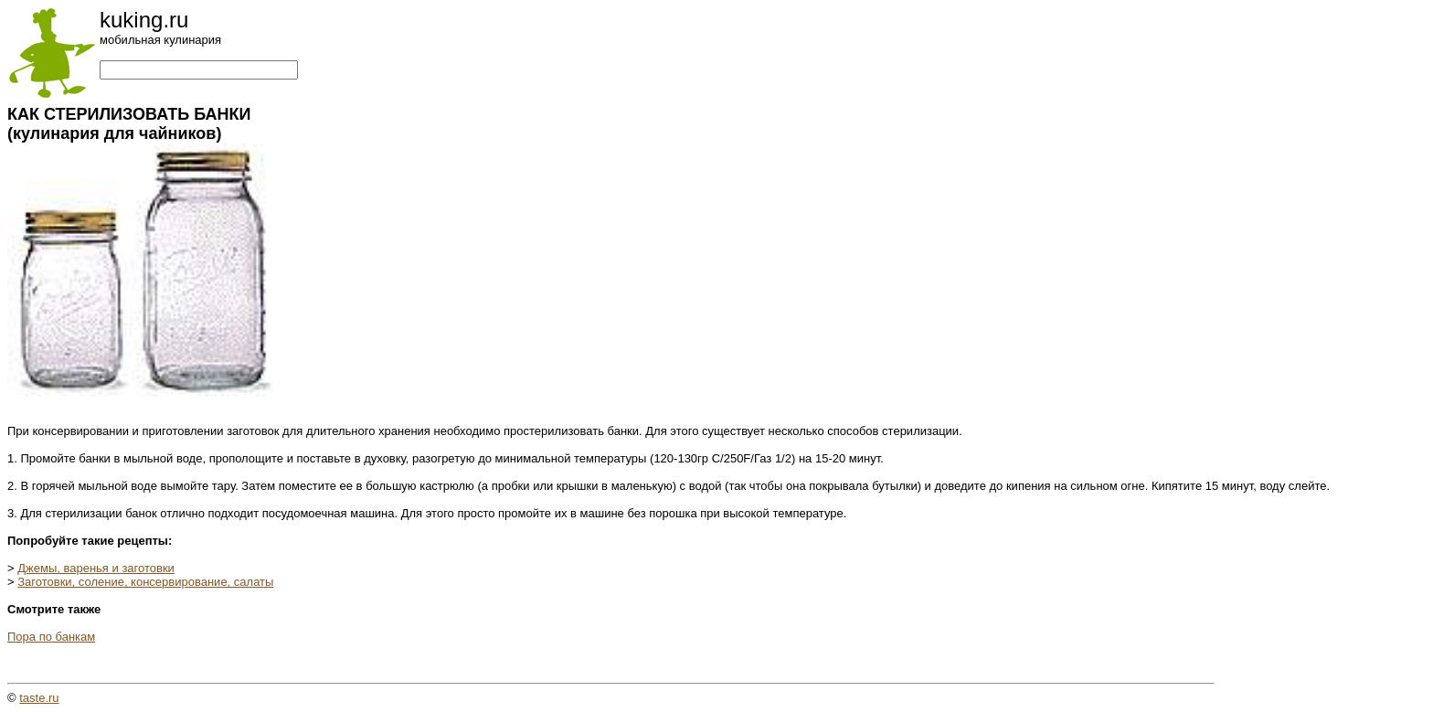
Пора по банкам (51, 636)
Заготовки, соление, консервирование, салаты (145, 582)
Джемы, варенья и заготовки (96, 568)
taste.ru (38, 698)
